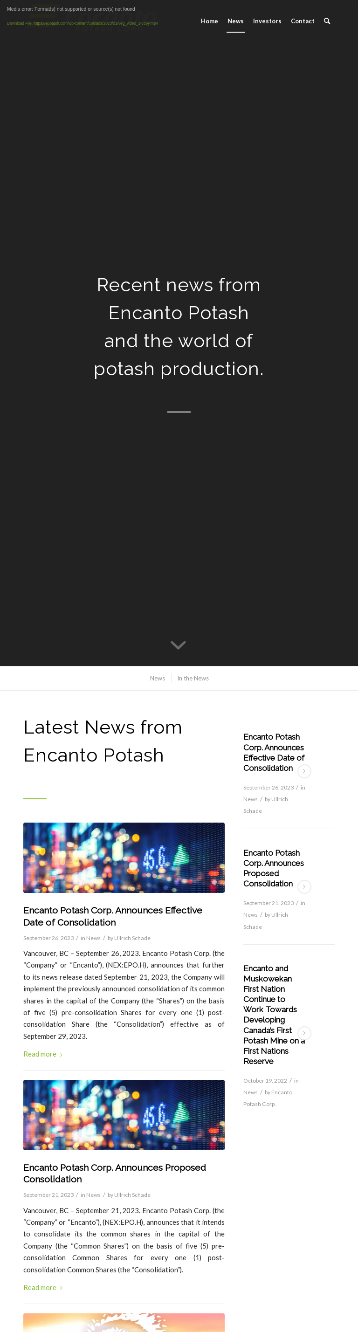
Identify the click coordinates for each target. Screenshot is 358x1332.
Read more (44, 1054)
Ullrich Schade (132, 937)
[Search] (327, 20)
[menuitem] (209, 20)
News (93, 937)
